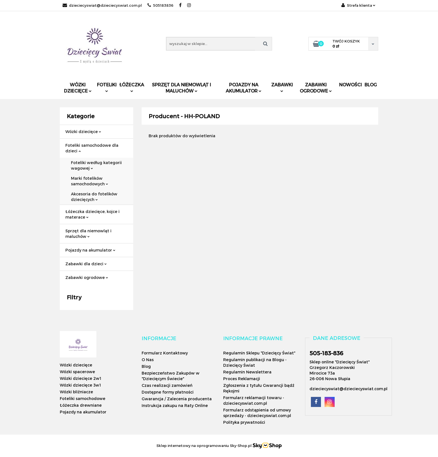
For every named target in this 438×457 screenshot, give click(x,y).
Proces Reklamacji (241, 378)
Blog (371, 84)
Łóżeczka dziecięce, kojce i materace (92, 214)
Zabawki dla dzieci (86, 263)
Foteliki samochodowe (82, 398)
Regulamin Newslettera (247, 372)
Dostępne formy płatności (168, 392)
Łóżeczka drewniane (81, 405)
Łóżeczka (131, 87)
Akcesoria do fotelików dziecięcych (94, 196)
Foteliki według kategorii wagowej (96, 165)
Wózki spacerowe (77, 371)
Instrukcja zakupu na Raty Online (175, 405)
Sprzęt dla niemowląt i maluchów (181, 87)
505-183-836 (326, 353)
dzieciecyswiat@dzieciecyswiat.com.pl (102, 5)
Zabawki (282, 87)
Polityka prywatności (244, 422)
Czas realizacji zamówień (167, 385)
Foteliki (106, 87)
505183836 (160, 5)
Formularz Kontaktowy (165, 353)
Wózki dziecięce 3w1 (80, 385)
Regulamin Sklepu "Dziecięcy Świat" (259, 353)
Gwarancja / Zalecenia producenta (177, 398)
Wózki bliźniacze (76, 391)
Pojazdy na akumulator (243, 87)
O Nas (148, 359)
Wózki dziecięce (78, 87)
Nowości (350, 84)
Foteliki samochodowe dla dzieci (91, 148)
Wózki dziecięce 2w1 (80, 378)
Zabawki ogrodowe (316, 87)
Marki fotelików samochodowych (89, 181)
